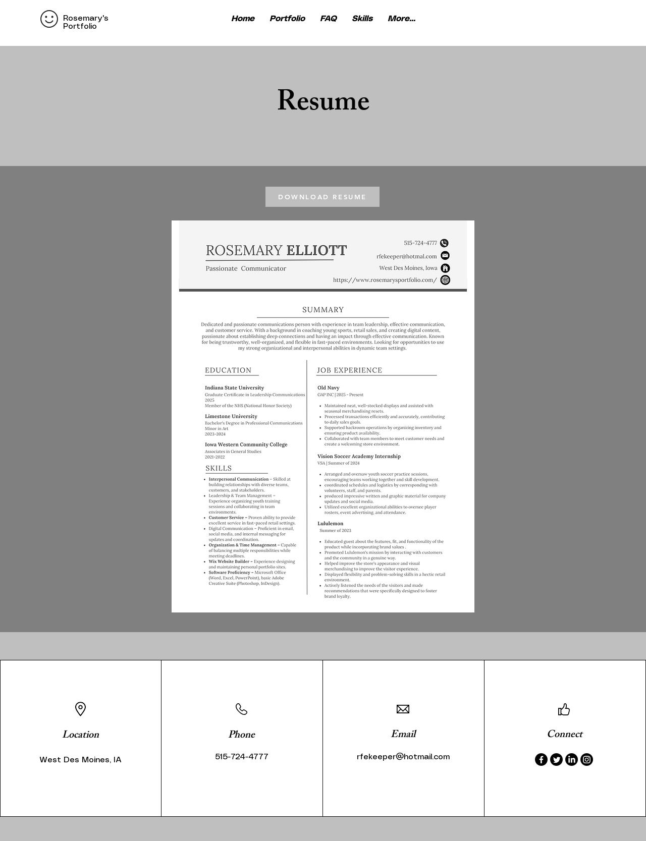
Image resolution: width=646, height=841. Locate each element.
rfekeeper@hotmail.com (403, 757)
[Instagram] (586, 759)
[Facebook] (541, 759)
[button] (401, 19)
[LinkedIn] (571, 759)
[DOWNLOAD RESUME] (322, 197)
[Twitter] (556, 759)
